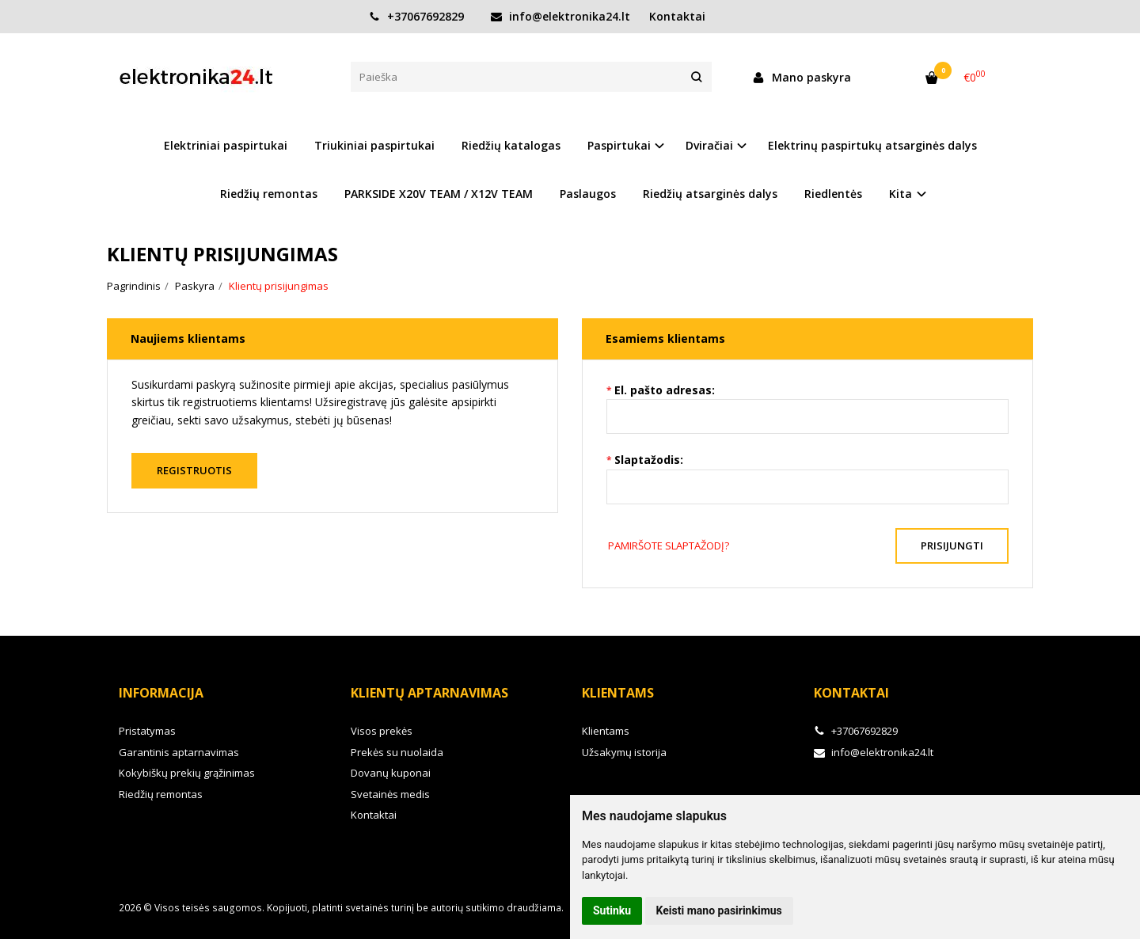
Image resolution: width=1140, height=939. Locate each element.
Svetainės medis (390, 794)
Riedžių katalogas (511, 145)
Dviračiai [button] (709, 145)
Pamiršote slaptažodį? (668, 545)
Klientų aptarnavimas (429, 692)
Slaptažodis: (648, 459)
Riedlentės (833, 193)
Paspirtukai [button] (619, 145)
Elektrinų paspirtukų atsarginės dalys (872, 145)
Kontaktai (677, 16)
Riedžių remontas (268, 193)
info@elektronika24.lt (560, 16)
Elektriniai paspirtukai (225, 145)
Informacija (161, 692)
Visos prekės (381, 731)
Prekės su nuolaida (397, 752)
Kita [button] (900, 193)
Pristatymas (147, 731)
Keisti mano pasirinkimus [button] (719, 910)
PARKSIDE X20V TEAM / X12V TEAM (438, 193)
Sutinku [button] (612, 910)
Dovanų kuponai (391, 773)
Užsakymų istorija (624, 752)
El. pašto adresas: (664, 389)
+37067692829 (416, 16)
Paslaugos (588, 193)
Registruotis (194, 470)
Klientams (618, 692)
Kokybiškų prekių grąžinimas (187, 773)
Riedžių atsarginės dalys (710, 193)
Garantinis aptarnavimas (179, 752)
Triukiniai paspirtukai (374, 145)
